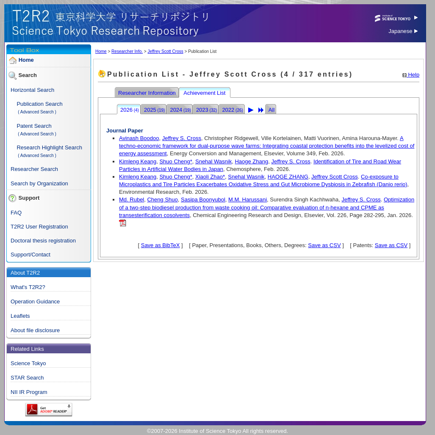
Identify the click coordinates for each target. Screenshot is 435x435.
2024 (180, 110)
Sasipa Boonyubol (203, 199)
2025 (154, 110)
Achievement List (205, 93)
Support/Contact (30, 254)
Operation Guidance (35, 301)
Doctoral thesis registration (43, 240)
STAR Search (27, 377)
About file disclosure (35, 330)
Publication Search (39, 104)
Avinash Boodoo (139, 138)
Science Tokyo (28, 363)
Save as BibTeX (160, 245)
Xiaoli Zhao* (210, 176)
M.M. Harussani (247, 199)
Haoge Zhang (251, 161)
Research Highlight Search (49, 147)
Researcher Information (147, 93)
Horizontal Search (32, 90)
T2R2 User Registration (39, 226)
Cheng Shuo (162, 199)
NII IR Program (29, 392)
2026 (129, 110)
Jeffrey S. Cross (181, 138)
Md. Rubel (131, 199)
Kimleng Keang (137, 161)
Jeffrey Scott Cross (165, 51)
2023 (206, 110)
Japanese (403, 31)
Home (26, 60)
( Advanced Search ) (37, 112)
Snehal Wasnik (213, 161)
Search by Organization (39, 183)
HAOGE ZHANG (288, 176)
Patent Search (34, 126)
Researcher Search (34, 169)
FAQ (16, 212)
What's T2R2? (28, 287)
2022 (232, 110)
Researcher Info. (127, 51)
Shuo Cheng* (175, 161)
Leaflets (20, 316)
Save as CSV (324, 245)
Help (410, 75)
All (271, 110)
